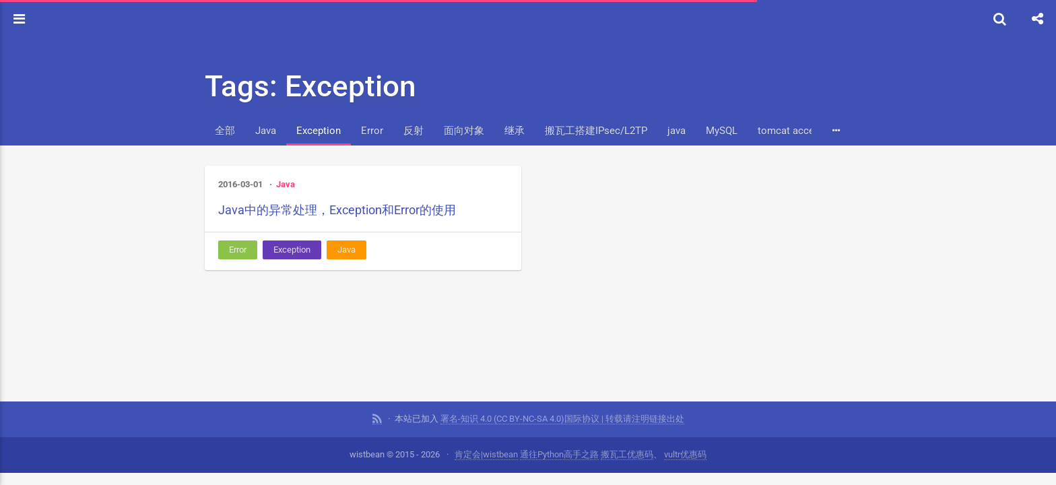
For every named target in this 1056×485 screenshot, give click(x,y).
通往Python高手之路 (559, 454)
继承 (514, 131)
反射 (413, 131)
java (676, 131)
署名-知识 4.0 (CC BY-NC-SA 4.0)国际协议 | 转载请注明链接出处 (562, 419)
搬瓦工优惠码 (627, 454)
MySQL (721, 131)
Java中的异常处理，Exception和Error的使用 (337, 210)
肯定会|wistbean (486, 454)
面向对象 (464, 131)
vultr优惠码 (685, 454)
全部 (225, 131)
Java (265, 131)
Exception (318, 131)
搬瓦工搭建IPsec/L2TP (596, 131)
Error (372, 131)
